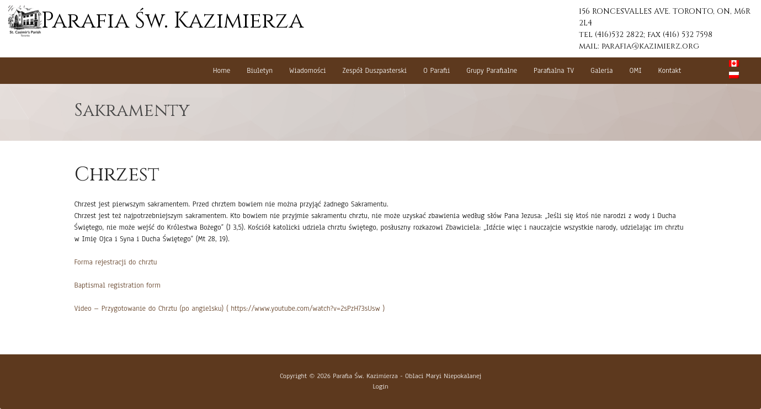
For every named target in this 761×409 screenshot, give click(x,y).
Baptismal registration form (117, 285)
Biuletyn (260, 71)
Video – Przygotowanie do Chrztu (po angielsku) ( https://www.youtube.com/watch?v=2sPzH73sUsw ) (229, 309)
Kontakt (670, 71)
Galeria (601, 71)
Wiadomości (307, 71)
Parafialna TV (554, 71)
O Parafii (436, 71)
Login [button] (380, 386)
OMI (635, 71)
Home (222, 71)
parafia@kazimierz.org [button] (650, 46)
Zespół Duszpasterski (375, 71)
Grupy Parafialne (491, 71)
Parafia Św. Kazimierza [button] (156, 21)
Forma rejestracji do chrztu (115, 262)
